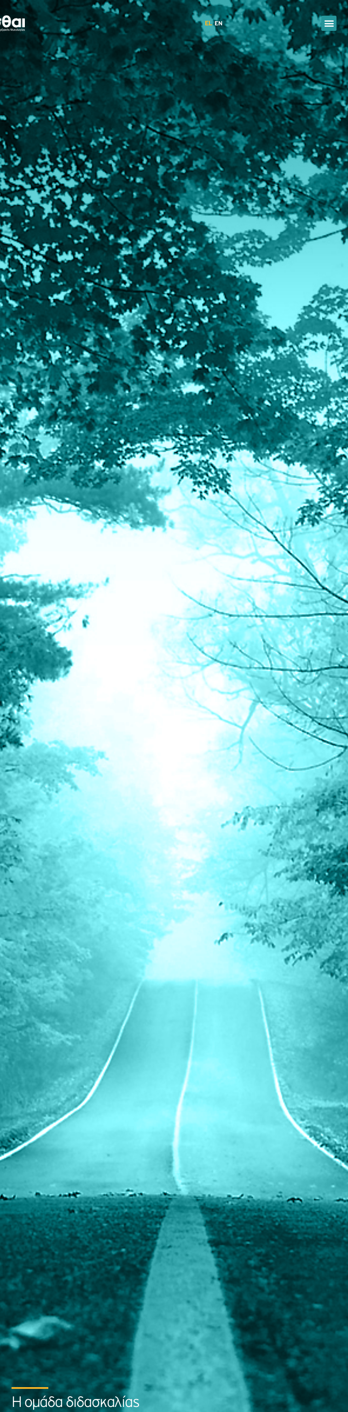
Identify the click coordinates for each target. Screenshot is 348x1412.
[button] (328, 23)
